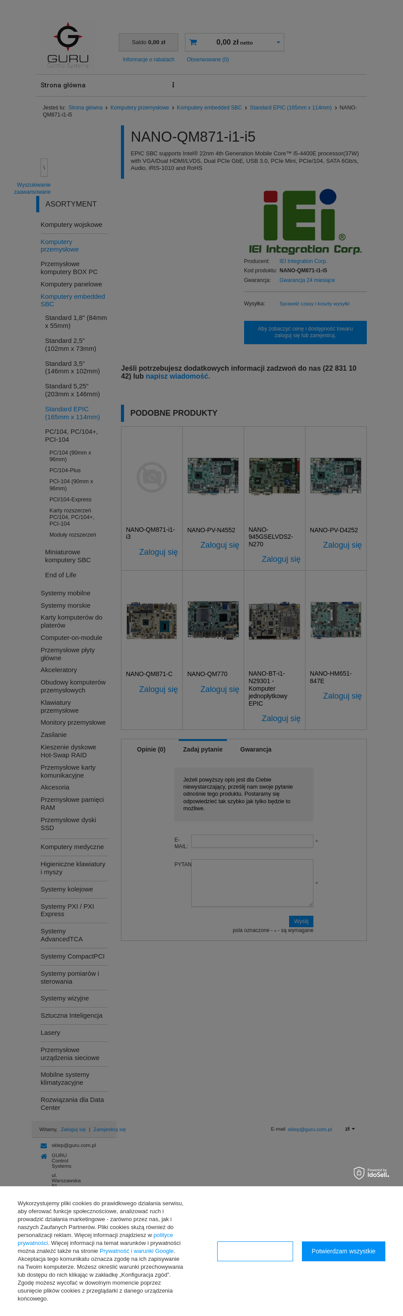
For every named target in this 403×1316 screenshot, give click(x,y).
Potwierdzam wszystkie (344, 1251)
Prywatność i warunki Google (137, 1251)
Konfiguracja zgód (255, 1251)
